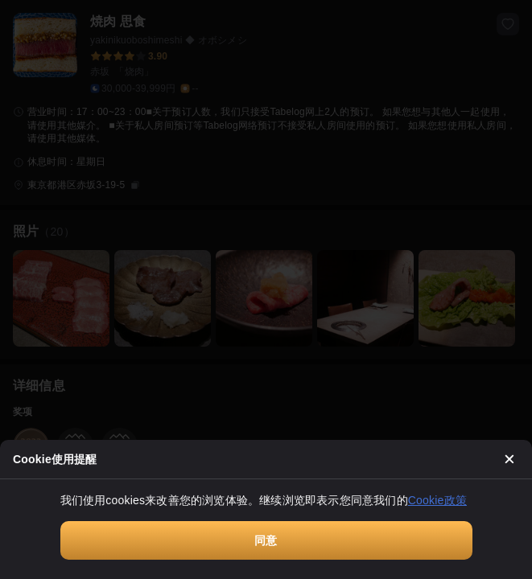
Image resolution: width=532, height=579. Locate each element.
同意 (265, 540)
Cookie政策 (437, 500)
